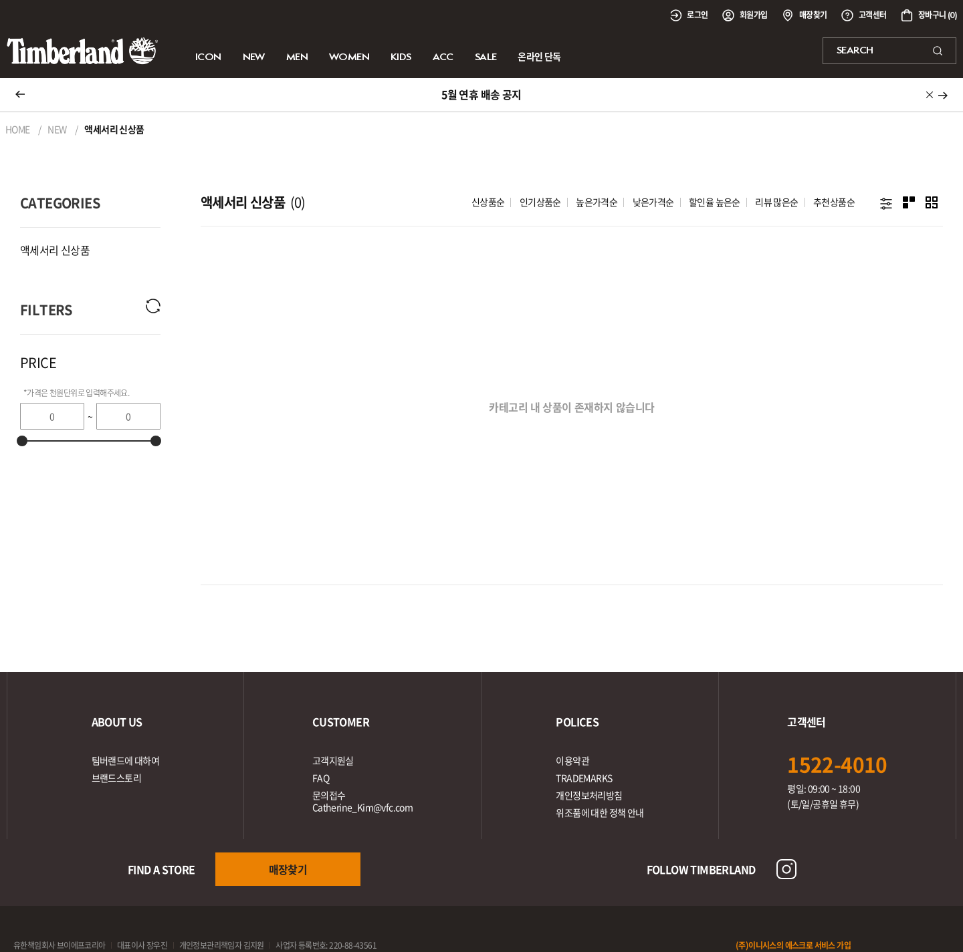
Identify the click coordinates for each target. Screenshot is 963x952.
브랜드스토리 (116, 777)
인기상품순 (540, 202)
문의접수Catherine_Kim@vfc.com (362, 801)
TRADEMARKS (584, 777)
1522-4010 (837, 764)
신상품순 (488, 202)
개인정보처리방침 (589, 795)
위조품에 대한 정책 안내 (599, 812)
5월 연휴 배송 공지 (481, 94)
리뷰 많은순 (776, 202)
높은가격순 (596, 202)
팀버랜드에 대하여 (126, 760)
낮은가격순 (653, 202)
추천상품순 (834, 202)
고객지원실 (333, 760)
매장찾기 (288, 869)
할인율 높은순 (714, 202)
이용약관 (572, 760)
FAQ (320, 777)
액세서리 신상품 (55, 250)
